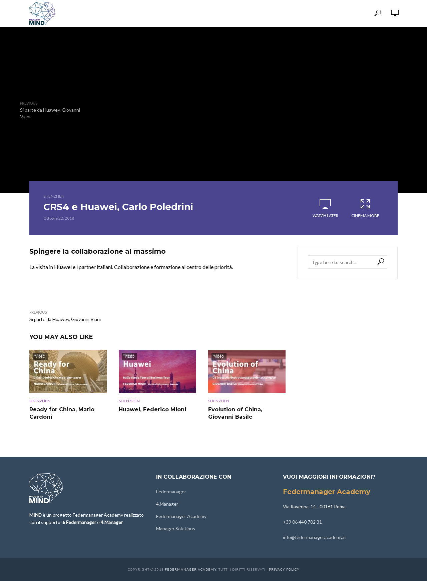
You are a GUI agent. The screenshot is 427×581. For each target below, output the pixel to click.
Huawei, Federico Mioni (152, 409)
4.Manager (167, 504)
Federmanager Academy (181, 516)
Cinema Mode (365, 208)
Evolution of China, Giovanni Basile (235, 413)
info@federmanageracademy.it (314, 537)
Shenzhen (53, 196)
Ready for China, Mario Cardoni (61, 413)
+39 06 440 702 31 (302, 522)
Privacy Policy (284, 569)
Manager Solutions (175, 528)
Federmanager (171, 491)
